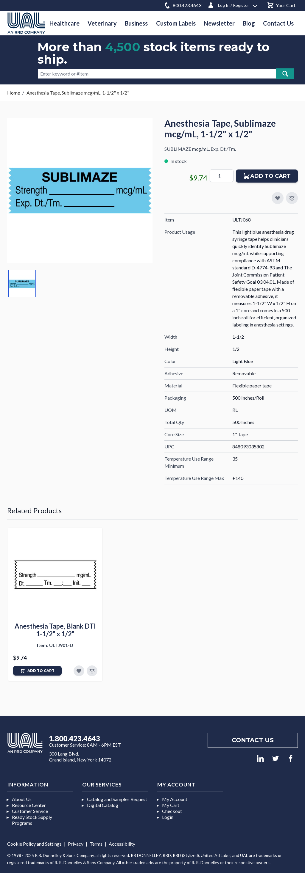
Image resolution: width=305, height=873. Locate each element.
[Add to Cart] (37, 671)
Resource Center (29, 805)
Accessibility (122, 844)
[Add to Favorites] (79, 670)
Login (167, 817)
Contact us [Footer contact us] (253, 740)
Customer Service (30, 811)
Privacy (75, 844)
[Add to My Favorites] (278, 198)
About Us (22, 799)
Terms (96, 844)
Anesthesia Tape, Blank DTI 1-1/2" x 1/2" (55, 630)
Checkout (172, 811)
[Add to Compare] (292, 198)
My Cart (170, 805)
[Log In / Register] (232, 4)
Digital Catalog (102, 805)
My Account (174, 799)
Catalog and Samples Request (117, 799)
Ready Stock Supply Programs (32, 820)
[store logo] (26, 23)
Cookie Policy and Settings (34, 844)
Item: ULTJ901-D (55, 645)
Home (13, 92)
